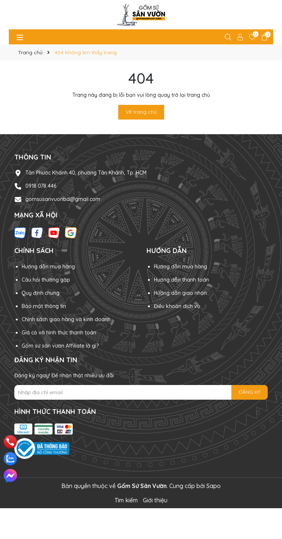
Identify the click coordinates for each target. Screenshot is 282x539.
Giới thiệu (155, 500)
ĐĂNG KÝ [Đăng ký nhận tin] (249, 392)
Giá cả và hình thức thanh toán (59, 332)
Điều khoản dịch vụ (177, 306)
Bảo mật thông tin (44, 306)
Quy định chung (40, 293)
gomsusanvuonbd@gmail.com (62, 199)
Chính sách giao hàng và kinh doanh (66, 319)
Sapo (213, 485)
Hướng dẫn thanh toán (181, 279)
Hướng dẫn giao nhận (180, 293)
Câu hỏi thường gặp (46, 279)
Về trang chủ (141, 112)
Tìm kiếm (126, 500)
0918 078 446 (40, 186)
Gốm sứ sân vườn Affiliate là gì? (60, 345)
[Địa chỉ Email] (141, 392)
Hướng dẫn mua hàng (48, 266)
